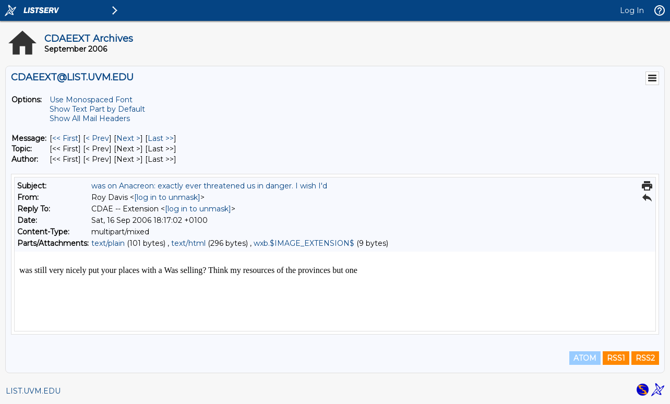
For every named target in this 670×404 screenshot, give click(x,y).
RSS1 (616, 358)
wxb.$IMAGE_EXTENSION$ (304, 243)
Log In (632, 10)
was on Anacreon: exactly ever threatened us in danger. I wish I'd (209, 186)
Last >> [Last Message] (161, 138)
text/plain (108, 243)
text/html (188, 243)
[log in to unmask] (167, 197)
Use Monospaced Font (91, 99)
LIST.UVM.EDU (33, 391)
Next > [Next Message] (128, 138)
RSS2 (645, 358)
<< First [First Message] (65, 138)
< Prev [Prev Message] (97, 138)
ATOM (584, 358)
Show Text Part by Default (97, 109)
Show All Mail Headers (90, 118)
